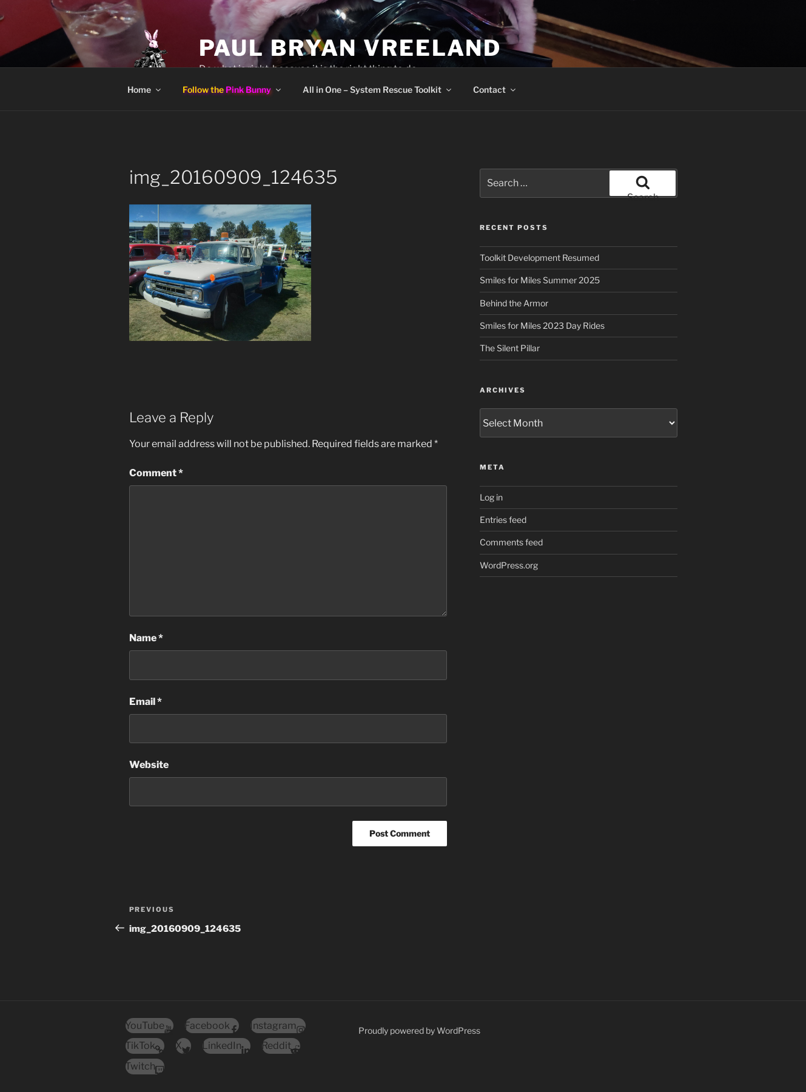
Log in (491, 497)
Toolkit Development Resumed (539, 257)
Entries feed (503, 519)
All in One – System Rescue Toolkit (378, 89)
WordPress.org (509, 565)
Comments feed (511, 542)
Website (149, 764)
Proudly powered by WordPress (419, 1030)
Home (145, 89)
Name (146, 638)
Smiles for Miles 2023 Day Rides (542, 325)
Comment (156, 473)
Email (145, 701)
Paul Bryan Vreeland (350, 48)
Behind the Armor (514, 303)
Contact (495, 89)
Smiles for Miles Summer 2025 (540, 280)
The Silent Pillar (510, 348)
